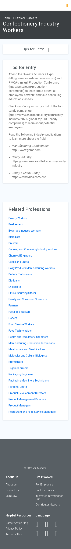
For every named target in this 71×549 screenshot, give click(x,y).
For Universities (45, 490)
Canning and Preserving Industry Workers (33, 249)
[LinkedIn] (48, 524)
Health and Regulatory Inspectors (28, 336)
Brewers (14, 243)
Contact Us (12, 490)
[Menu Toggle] (3, 5)
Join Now (11, 495)
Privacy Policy (14, 528)
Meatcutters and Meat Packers (27, 349)
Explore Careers (26, 17)
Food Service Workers (21, 324)
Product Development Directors (27, 393)
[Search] (67, 6)
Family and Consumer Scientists (28, 299)
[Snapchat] (58, 534)
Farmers (14, 305)
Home (7, 17)
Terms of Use (14, 534)
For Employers (44, 484)
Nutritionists (16, 361)
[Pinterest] (48, 534)
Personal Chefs (18, 386)
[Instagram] (39, 534)
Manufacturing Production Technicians (32, 343)
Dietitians (14, 280)
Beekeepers (16, 224)
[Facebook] (39, 524)
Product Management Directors (27, 399)
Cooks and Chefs (19, 261)
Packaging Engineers (21, 374)
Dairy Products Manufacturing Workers (32, 268)
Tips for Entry (35, 49)
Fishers (13, 317)
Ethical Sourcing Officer (22, 293)
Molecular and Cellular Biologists (28, 355)
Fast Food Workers (19, 311)
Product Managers (20, 405)
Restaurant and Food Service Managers (32, 411)
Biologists (14, 236)
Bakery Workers (18, 218)
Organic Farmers (18, 368)
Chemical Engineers (20, 255)
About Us (11, 484)
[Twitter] (58, 524)
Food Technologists (20, 330)
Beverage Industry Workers (25, 230)
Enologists (15, 286)
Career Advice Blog (17, 522)
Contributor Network (48, 504)
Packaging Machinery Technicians (29, 380)
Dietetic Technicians (20, 274)
